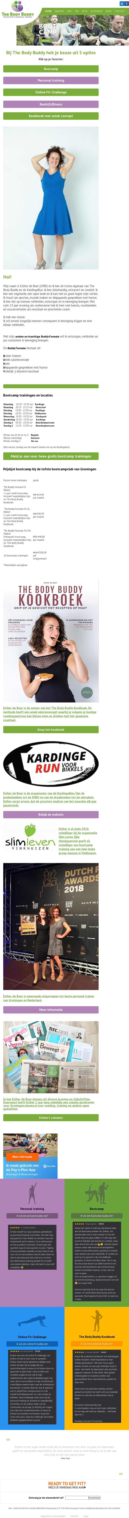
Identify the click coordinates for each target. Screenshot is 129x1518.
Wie (77, 11)
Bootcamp (51, 69)
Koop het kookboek (51, 729)
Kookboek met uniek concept (51, 116)
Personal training (51, 80)
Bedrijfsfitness (51, 104)
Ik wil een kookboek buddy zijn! (97, 1343)
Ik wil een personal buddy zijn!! (32, 1215)
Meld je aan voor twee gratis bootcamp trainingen (51, 456)
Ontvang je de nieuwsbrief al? (46, 1497)
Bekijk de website (51, 814)
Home (48, 11)
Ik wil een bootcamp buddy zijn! (97, 1215)
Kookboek (96, 11)
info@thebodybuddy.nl (95, 1508)
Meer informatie (51, 1009)
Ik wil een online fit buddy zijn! (32, 1343)
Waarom (59, 11)
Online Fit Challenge (51, 92)
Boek (108, 11)
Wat (69, 11)
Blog (85, 11)
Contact (120, 11)
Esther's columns (51, 1118)
